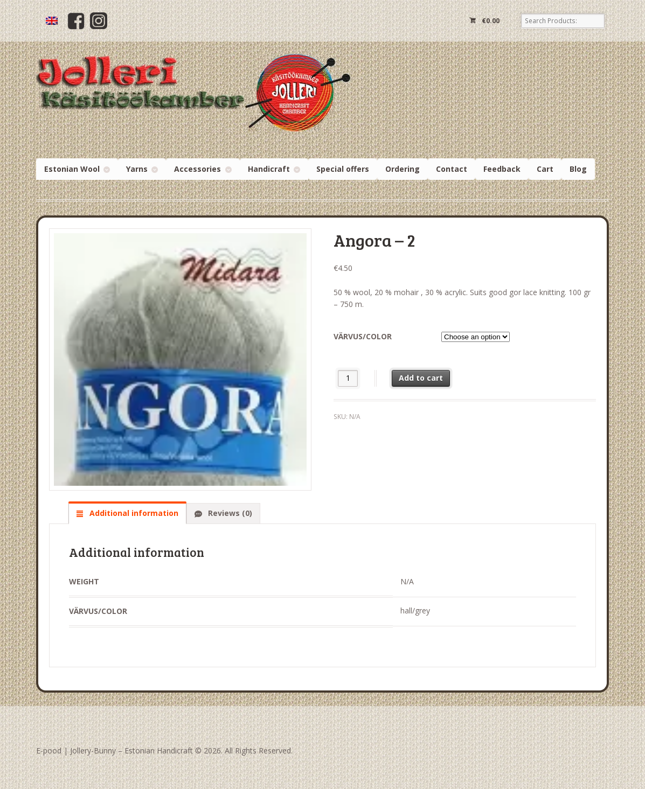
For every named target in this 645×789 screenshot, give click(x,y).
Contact (451, 169)
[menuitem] (51, 20)
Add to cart (421, 378)
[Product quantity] (348, 378)
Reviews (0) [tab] (229, 513)
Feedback (502, 169)
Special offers (342, 169)
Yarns (137, 169)
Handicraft (269, 169)
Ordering (402, 169)
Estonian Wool (72, 169)
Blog (578, 169)
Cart (545, 169)
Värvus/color (363, 336)
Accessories (197, 169)
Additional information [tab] (132, 513)
